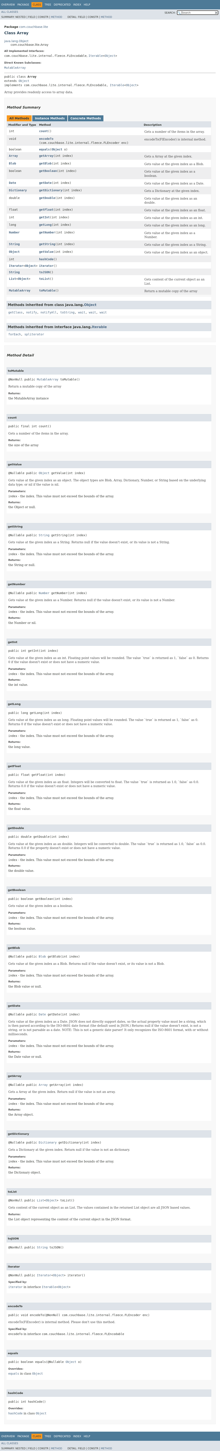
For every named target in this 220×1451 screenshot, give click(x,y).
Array (13, 155)
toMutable (47, 290)
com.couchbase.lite (33, 27)
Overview (8, 4)
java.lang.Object (16, 41)
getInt (44, 217)
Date (12, 182)
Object (110, 55)
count (43, 131)
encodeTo (46, 138)
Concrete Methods (86, 118)
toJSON (44, 272)
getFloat (46, 209)
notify (31, 312)
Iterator (16, 265)
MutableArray (15, 67)
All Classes (9, 11)
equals (44, 149)
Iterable (96, 55)
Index (77, 4)
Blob (12, 163)
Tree (48, 4)
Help (87, 4)
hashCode (46, 259)
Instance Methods (50, 118)
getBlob (45, 163)
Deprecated (62, 4)
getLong (45, 224)
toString (67, 312)
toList (44, 278)
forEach (14, 334)
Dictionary (18, 190)
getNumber (47, 232)
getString (47, 244)
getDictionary (50, 190)
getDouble (47, 198)
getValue (46, 251)
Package (23, 4)
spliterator (34, 334)
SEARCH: (170, 12)
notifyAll (49, 312)
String (14, 244)
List (12, 278)
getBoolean (48, 171)
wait (81, 312)
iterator (46, 265)
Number (14, 232)
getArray (46, 155)
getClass (15, 312)
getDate (45, 182)
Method (56, 17)
